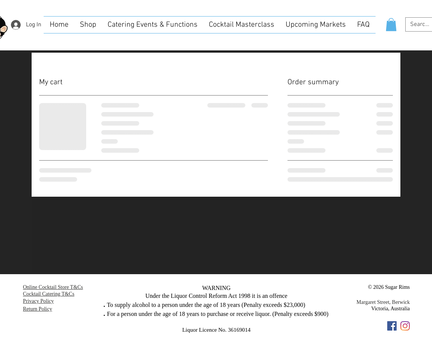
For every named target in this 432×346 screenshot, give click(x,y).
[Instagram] (405, 326)
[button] (391, 24)
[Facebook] (392, 326)
